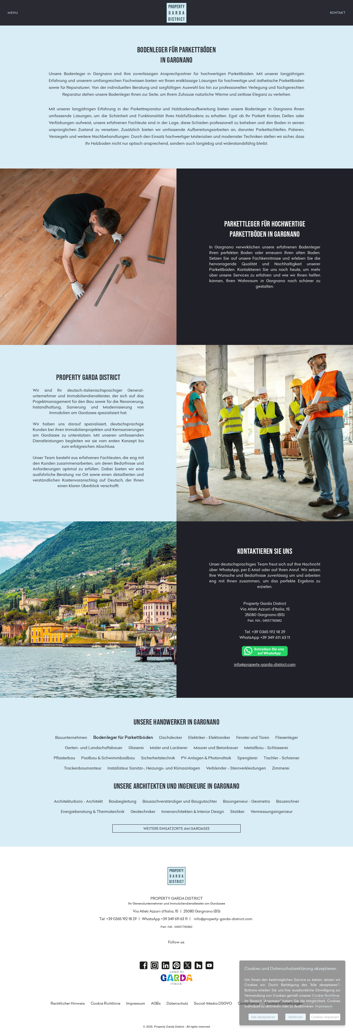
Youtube (209, 965)
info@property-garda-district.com (265, 664)
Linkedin (165, 965)
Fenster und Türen (252, 737)
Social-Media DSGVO (213, 1003)
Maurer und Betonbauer (216, 747)
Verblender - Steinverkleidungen (236, 768)
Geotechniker (143, 811)
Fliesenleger (286, 737)
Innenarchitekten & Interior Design (192, 811)
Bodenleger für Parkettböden (123, 737)
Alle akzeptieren (263, 1017)
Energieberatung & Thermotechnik (92, 811)
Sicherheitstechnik (158, 758)
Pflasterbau (64, 758)
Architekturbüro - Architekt (78, 801)
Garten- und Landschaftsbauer (93, 747)
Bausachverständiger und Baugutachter (180, 801)
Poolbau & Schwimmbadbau (108, 758)
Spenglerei (247, 758)
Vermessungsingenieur (271, 811)
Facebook (143, 965)
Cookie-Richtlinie (325, 995)
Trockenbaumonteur (82, 768)
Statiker (237, 811)
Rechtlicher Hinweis (68, 1003)
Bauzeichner (287, 801)
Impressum (135, 1003)
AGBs (156, 1003)
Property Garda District (176, 13)
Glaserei (136, 747)
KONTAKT (338, 12)
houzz (198, 965)
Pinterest (176, 965)
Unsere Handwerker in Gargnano (176, 722)
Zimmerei (280, 768)
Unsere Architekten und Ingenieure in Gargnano (177, 786)
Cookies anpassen (325, 1017)
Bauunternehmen (71, 737)
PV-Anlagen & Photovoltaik (206, 758)
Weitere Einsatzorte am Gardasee (176, 828)
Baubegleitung (122, 801)
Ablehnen (295, 1017)
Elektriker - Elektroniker (209, 737)
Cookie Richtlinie (105, 1003)
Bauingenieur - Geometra (246, 801)
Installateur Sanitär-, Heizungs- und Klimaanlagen (154, 768)
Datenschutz (177, 1003)
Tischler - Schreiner (281, 758)
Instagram (154, 965)
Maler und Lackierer (168, 747)
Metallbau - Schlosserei (266, 747)
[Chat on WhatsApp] (265, 650)
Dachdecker (170, 737)
